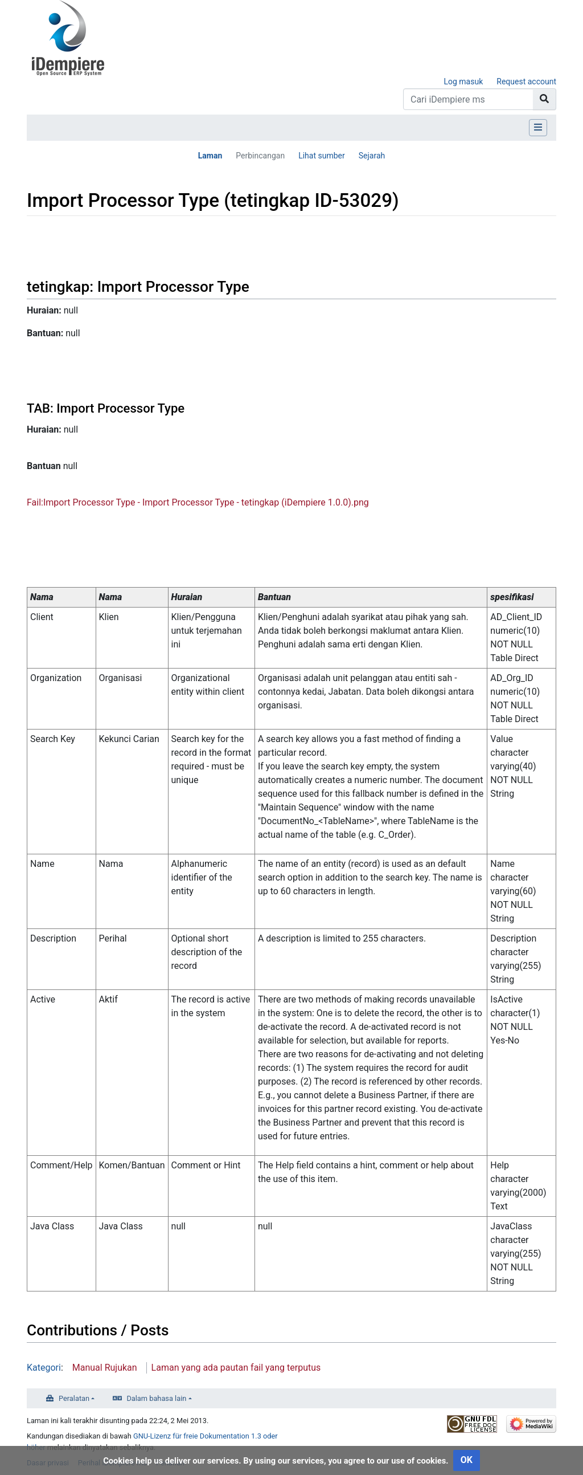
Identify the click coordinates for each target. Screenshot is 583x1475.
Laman (210, 155)
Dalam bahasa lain (156, 1398)
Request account (526, 81)
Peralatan (74, 1398)
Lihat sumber (321, 155)
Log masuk (463, 81)
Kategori (44, 1367)
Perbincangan (260, 155)
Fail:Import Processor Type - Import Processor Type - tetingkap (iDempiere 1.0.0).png (198, 502)
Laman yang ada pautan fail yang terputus (236, 1367)
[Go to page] (544, 99)
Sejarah (372, 155)
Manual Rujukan (104, 1367)
